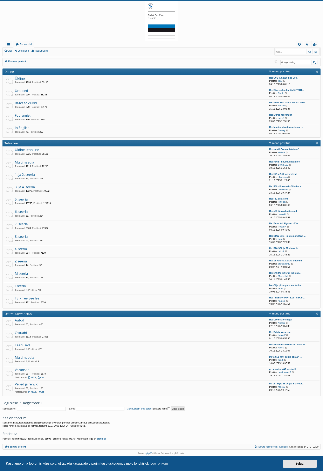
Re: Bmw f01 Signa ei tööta (283, 223)
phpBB (149, 453)
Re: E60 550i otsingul (280, 319)
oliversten (283, 177)
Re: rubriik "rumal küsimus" (284, 149)
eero (280, 239)
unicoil (281, 251)
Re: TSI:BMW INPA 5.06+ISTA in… (287, 297)
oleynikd (101, 438)
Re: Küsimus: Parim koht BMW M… (288, 344)
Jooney (281, 130)
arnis (280, 288)
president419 (284, 372)
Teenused (22, 345)
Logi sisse (23, 50)
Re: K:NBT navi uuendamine (284, 161)
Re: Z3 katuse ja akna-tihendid (285, 260)
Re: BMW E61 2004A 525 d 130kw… (288, 102)
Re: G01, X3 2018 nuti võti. (283, 78)
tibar (280, 81)
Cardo (281, 93)
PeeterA (282, 226)
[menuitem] (299, 44)
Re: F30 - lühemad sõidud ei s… (286, 186)
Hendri (281, 105)
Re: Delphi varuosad (280, 332)
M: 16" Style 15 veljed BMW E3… (286, 383)
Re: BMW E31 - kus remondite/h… (287, 236)
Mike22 (281, 387)
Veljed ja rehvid (26, 384)
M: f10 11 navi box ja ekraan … (285, 357)
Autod (19, 320)
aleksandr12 (284, 263)
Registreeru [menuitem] (315, 45)
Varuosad (22, 370)
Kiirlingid (9, 45)
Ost (41, 377)
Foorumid (26, 44)
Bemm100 (283, 165)
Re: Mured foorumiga (280, 115)
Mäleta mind (162, 408)
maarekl (282, 214)
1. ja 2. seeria (25, 174)
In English (22, 127)
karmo (281, 347)
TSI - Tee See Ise (27, 298)
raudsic (281, 301)
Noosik (281, 323)
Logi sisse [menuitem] (307, 45)
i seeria (20, 286)
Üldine (9, 72)
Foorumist (22, 115)
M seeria (21, 273)
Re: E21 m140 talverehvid (283, 174)
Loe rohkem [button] (159, 463)
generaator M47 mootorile (283, 369)
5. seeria (21, 199)
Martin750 (283, 276)
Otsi (9, 50)
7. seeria (21, 224)
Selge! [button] (299, 463)
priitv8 (281, 118)
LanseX (282, 335)
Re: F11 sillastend (279, 198)
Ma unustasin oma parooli (139, 408)
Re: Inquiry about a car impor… (286, 127)
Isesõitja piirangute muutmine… (286, 285)
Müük (32, 377)
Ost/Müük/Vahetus (18, 314)
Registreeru (41, 50)
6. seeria (21, 211)
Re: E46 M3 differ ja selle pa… (285, 273)
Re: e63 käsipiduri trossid (283, 211)
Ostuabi (21, 333)
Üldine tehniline (27, 149)
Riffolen (282, 202)
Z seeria (21, 261)
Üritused (21, 90)
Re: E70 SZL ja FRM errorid (283, 248)
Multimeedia (24, 162)
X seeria (21, 249)
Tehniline (11, 143)
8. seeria (21, 236)
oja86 (280, 360)
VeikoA (281, 152)
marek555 (283, 189)
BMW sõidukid (26, 103)
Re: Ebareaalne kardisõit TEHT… (286, 90)
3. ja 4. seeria (25, 187)
